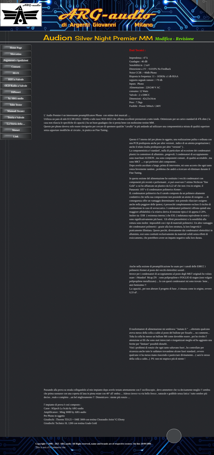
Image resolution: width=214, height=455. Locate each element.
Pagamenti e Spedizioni (16, 60)
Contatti (15, 66)
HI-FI (16, 73)
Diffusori (16, 92)
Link (15, 136)
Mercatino (15, 54)
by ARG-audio (16, 98)
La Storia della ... (16, 123)
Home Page (16, 47)
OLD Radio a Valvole (16, 85)
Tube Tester (16, 104)
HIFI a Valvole (16, 79)
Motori (16, 130)
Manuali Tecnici (15, 111)
